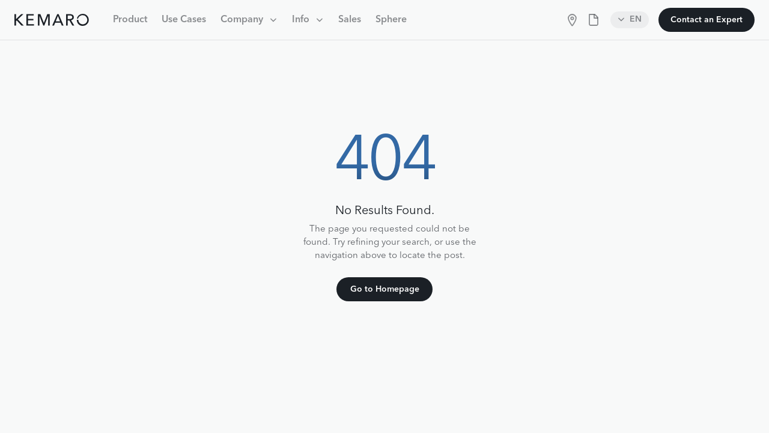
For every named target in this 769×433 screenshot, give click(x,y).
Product (130, 20)
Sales (349, 20)
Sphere (391, 20)
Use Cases (184, 20)
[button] (249, 20)
